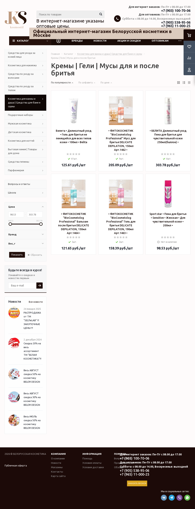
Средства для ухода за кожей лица (21, 55)
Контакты (57, 471)
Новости (100, 40)
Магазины (57, 467)
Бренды (77, 40)
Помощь (87, 458)
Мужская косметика (19, 123)
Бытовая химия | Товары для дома (22, 151)
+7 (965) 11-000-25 (175, 25)
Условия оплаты (91, 462)
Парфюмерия (16, 170)
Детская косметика (19, 132)
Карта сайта (58, 476)
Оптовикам (160, 40)
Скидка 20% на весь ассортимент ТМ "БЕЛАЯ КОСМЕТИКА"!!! (32, 351)
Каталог (23, 40)
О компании (58, 458)
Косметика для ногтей (21, 140)
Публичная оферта (16, 465)
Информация (91, 454)
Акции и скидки (129, 40)
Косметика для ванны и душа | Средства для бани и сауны (24, 102)
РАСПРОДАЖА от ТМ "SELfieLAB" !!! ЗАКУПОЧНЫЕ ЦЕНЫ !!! (32, 320)
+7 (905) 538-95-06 (175, 22)
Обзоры (119, 467)
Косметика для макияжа (22, 65)
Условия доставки (93, 467)
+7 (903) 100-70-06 (175, 10)
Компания (58, 454)
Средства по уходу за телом (21, 88)
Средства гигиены (18, 161)
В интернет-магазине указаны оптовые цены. (70, 23)
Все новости (36, 302)
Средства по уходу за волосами (21, 76)
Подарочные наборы (20, 115)
